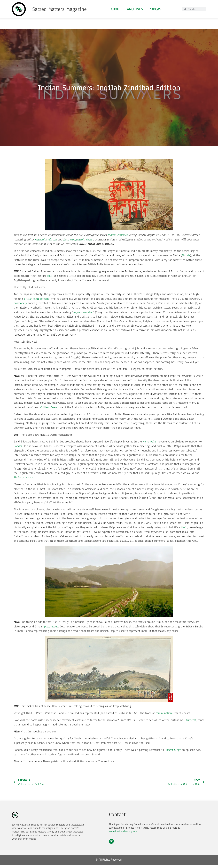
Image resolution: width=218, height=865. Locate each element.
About (116, 9)
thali (184, 527)
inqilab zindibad (83, 312)
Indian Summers (117, 235)
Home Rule (149, 441)
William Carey (48, 407)
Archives (135, 9)
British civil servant (36, 299)
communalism (164, 713)
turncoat (191, 720)
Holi (49, 276)
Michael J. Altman (46, 239)
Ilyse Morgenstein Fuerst (78, 239)
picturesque (51, 626)
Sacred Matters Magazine (59, 9)
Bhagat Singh (173, 750)
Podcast (156, 9)
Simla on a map (23, 477)
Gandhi (18, 446)
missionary (20, 303)
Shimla (186, 255)
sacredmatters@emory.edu (123, 831)
